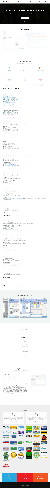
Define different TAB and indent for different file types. (10, 123)
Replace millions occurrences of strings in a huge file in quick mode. (12, 104)
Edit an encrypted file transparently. (8, 95)
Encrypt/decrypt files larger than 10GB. (8, 94)
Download (32, 1)
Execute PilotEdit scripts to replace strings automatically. (11, 99)
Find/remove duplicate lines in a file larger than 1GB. (10, 97)
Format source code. (6, 101)
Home (12, 1)
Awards (40, 1)
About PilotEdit (17, 1)
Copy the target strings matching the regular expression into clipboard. (13, 198)
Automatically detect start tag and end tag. (9, 100)
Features (22, 1)
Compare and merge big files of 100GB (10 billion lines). (10, 112)
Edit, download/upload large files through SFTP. (9, 102)
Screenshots (27, 1)
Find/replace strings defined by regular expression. (10, 164)
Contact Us (45, 1)
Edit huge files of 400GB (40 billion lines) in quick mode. (10, 92)
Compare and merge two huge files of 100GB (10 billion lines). (11, 93)
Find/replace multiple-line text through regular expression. (11, 165)
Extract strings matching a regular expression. (9, 98)
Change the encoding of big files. (7, 105)
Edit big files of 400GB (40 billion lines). (8, 111)
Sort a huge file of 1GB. (6, 96)
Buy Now (36, 1)
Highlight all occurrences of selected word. (9, 103)
